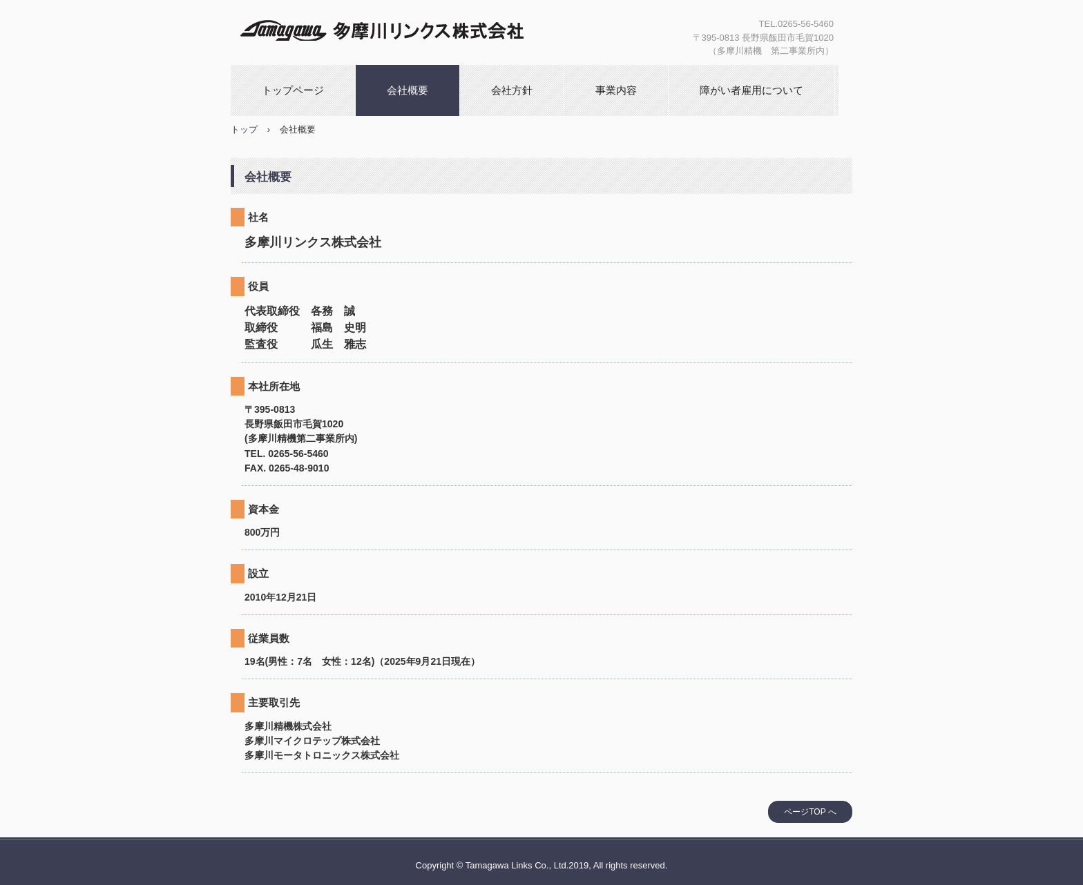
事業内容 (616, 90)
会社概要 (407, 90)
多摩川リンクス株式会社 (390, 27)
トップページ (293, 90)
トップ (244, 129)
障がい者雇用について (751, 90)
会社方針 (512, 90)
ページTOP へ (810, 812)
